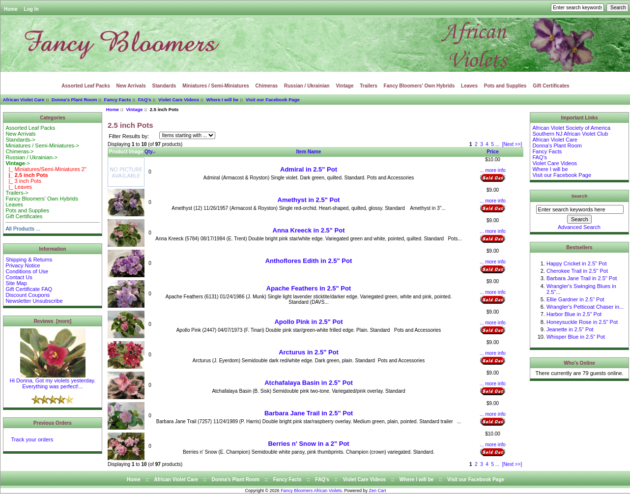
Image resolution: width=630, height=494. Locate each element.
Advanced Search (579, 227)
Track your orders (32, 439)
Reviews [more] (53, 321)
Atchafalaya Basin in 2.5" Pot (308, 382)
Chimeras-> (19, 151)
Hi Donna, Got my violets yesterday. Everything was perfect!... (53, 381)
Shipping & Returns (28, 259)
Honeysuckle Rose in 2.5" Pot (582, 322)
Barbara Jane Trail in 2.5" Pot (308, 413)
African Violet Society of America (571, 128)
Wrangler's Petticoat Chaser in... (585, 307)
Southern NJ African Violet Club (570, 134)
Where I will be (222, 99)
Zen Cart (377, 490)
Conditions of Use (26, 271)
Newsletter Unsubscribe (33, 301)
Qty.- (149, 151)
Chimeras (267, 85)
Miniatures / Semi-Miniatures (215, 85)
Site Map (16, 283)
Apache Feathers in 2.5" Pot (308, 288)
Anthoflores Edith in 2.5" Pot (308, 260)
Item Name (308, 151)
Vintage (134, 109)
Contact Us (18, 277)
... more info (493, 170)
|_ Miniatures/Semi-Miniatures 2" (45, 169)
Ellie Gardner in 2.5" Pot (575, 299)
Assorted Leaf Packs (85, 85)
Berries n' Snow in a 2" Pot (308, 443)
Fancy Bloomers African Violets (311, 490)
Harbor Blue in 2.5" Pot (573, 314)
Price (492, 151)
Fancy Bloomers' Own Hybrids (419, 85)
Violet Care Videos (178, 99)
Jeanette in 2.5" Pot (570, 329)
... (497, 144)
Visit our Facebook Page (273, 99)
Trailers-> (16, 193)
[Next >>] (512, 144)
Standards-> (20, 140)
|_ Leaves (18, 187)
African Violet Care (24, 99)
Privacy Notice (22, 265)
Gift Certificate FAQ (28, 289)
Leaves (469, 85)
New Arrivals (131, 85)
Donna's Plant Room (74, 99)
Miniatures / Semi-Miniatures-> (42, 145)
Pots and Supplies (505, 85)
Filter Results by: (129, 136)
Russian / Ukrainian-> (31, 157)
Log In (31, 9)
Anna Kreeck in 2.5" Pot (309, 230)
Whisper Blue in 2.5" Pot (575, 337)
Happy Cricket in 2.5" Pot (576, 263)
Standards (164, 85)
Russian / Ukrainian (307, 85)
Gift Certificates (551, 85)
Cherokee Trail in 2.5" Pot (577, 271)
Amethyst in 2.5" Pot (309, 199)
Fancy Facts (117, 99)
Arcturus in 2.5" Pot (309, 352)
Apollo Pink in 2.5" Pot (308, 321)
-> (17, 163)
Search (580, 196)
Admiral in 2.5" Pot (308, 169)
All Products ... (22, 229)
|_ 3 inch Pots (23, 181)
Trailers (368, 85)
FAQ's (144, 99)
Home (11, 9)
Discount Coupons (27, 295)
